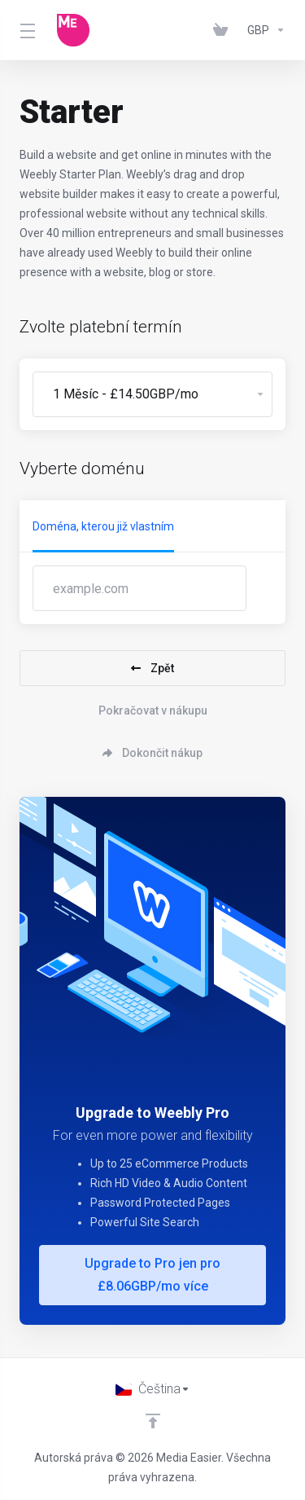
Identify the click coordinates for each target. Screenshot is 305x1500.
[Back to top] (153, 1421)
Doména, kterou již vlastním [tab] (103, 526)
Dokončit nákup (152, 752)
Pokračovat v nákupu (152, 710)
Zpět (152, 668)
